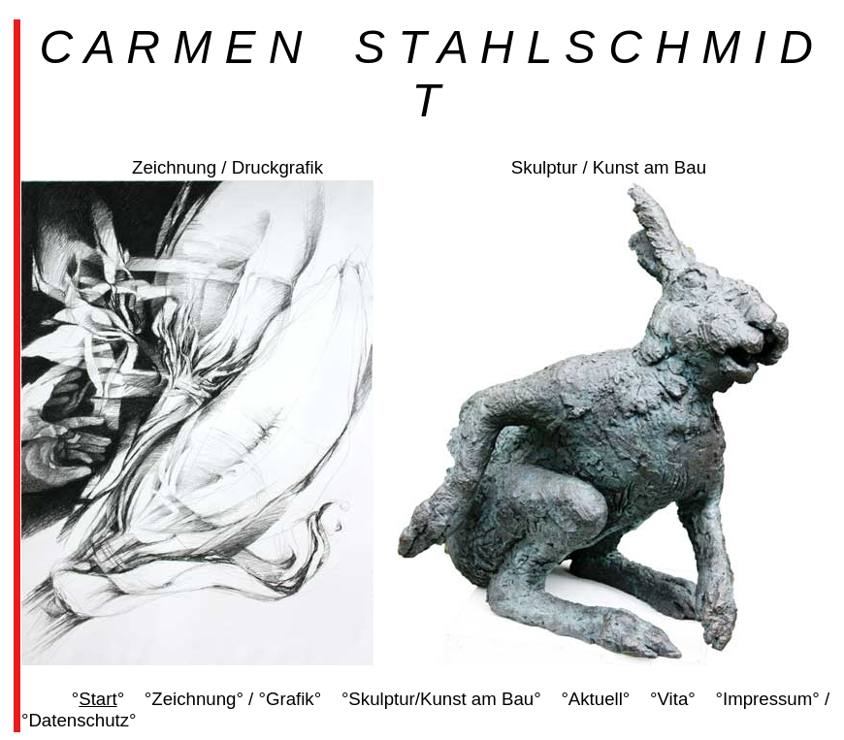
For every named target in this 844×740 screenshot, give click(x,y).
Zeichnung (193, 699)
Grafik (290, 699)
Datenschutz (78, 720)
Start (97, 699)
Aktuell (595, 699)
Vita (673, 699)
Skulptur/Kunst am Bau (441, 699)
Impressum (767, 699)
